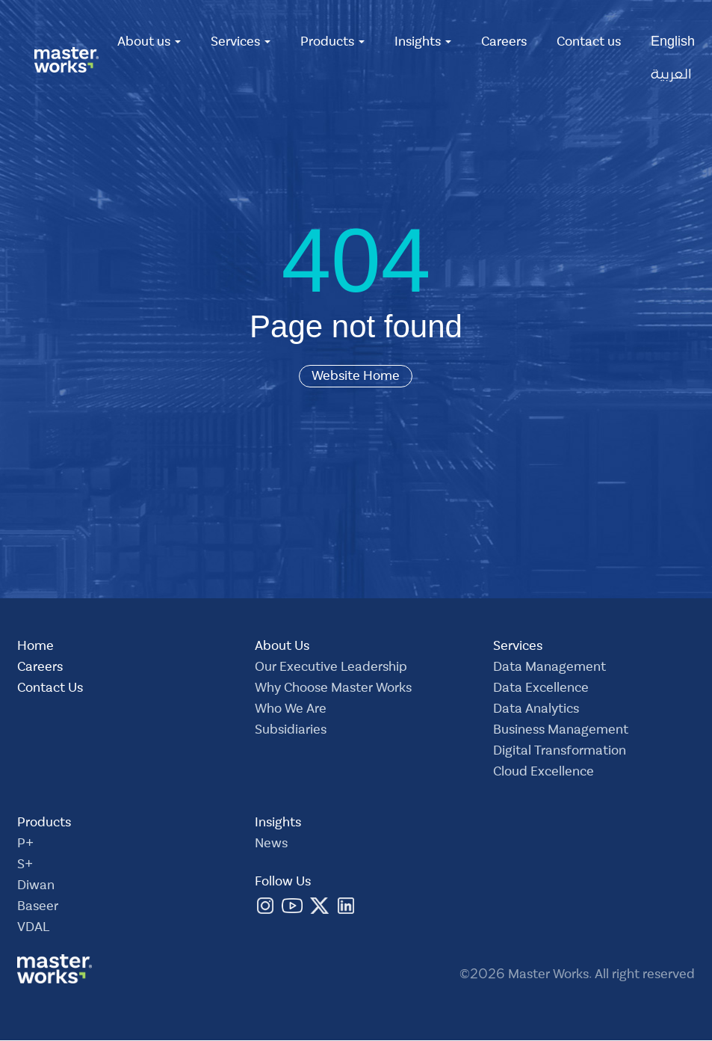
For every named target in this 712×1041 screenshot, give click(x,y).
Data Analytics (536, 710)
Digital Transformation (559, 752)
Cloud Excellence (543, 773)
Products (332, 43)
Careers (504, 43)
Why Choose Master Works (333, 689)
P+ (25, 845)
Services (240, 43)
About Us (282, 647)
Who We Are (290, 710)
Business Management (560, 731)
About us (149, 43)
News (271, 845)
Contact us (589, 43)
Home (35, 647)
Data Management (549, 668)
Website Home (356, 376)
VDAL (33, 928)
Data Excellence (541, 689)
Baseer (37, 907)
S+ (25, 866)
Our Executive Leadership (331, 668)
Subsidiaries (290, 731)
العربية (671, 76)
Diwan (36, 886)
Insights (422, 43)
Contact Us (50, 689)
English (673, 43)
